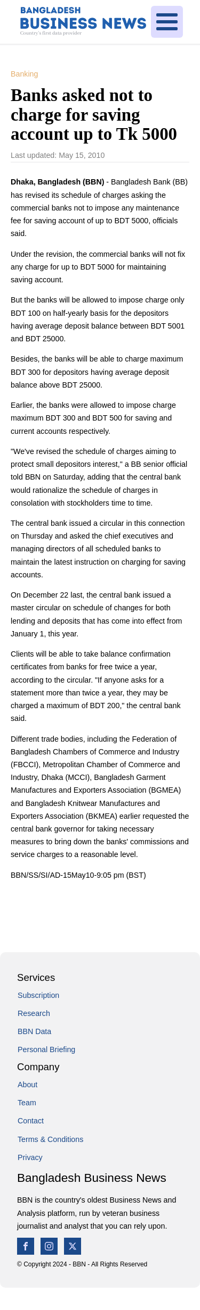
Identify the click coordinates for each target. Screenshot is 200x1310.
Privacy (30, 1157)
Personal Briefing (46, 1049)
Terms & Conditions (50, 1139)
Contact (31, 1120)
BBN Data (34, 1031)
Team (27, 1102)
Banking (24, 74)
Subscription (38, 995)
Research (34, 1013)
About (27, 1084)
